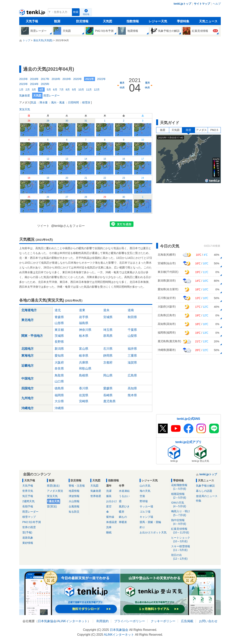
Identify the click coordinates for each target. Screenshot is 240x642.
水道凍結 (124, 490)
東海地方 (27, 355)
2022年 (101, 78)
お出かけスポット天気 (153, 532)
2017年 (45, 78)
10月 (81, 89)
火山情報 (74, 501)
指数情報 (133, 21)
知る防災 (74, 511)
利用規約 (102, 621)
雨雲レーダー (51, 95)
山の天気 (145, 485)
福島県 (83, 323)
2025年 (45, 83)
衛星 (162, 130)
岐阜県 (83, 355)
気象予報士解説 (205, 485)
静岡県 (107, 355)
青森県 (59, 317)
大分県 (59, 401)
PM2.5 (214, 130)
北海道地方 (29, 310)
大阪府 (59, 362)
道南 (131, 310)
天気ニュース (208, 21)
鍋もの (123, 516)
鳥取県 (59, 375)
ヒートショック (182, 539)
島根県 (83, 375)
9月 (74, 89)
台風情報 (74, 506)
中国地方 (27, 378)
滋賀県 (132, 362)
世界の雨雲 (29, 527)
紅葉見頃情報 (182, 530)
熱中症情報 (182, 522)
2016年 (34, 78)
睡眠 (109, 532)
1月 (21, 89)
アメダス (201, 130)
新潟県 (59, 348)
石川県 (107, 348)
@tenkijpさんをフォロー (68, 225)
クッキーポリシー (163, 621)
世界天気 (27, 490)
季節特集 (183, 21)
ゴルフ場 (145, 511)
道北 (58, 310)
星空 (109, 506)
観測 (57, 21)
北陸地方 (27, 348)
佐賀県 (83, 395)
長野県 (59, 341)
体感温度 (111, 522)
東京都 (59, 329)
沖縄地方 (27, 408)
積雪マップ (29, 516)
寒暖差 (123, 522)
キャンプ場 (146, 516)
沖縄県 (59, 408)
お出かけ (111, 501)
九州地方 (27, 398)
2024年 (34, 83)
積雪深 (86, 102)
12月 (97, 89)
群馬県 (107, 335)
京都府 (107, 362)
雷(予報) (27, 532)
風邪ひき (124, 506)
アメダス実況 (55, 490)
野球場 (144, 501)
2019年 (66, 78)
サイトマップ (202, 3)
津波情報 (74, 496)
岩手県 (83, 317)
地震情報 (74, 490)
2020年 (77, 78)
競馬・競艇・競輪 (150, 522)
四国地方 (27, 388)
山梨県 (132, 335)
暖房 (121, 511)
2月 (28, 89)
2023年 (23, 83)
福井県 (132, 348)
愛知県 (59, 355)
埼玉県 (107, 329)
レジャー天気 (158, 21)
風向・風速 (58, 102)
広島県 (132, 375)
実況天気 (24, 109)
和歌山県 (85, 368)
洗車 (109, 527)
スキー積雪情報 (182, 548)
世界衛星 (95, 496)
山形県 (59, 323)
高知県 (132, 388)
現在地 (86, 14)
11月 (89, 89)
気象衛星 (24, 95)
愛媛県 (107, 388)
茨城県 (59, 335)
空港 (142, 496)
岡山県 (107, 375)
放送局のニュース (207, 496)
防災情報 (82, 21)
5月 (49, 89)
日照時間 (73, 102)
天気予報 (32, 21)
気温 (33, 102)
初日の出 (182, 557)
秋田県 (132, 317)
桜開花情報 (182, 496)
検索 (75, 12)
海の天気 (145, 490)
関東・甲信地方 (32, 335)
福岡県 (59, 395)
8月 (68, 89)
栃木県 (83, 335)
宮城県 (107, 317)
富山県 (83, 348)
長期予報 (27, 506)
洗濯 (109, 490)
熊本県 (132, 395)
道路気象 (27, 537)
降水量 (44, 102)
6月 (55, 89)
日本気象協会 (47, 621)
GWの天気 (182, 504)
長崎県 (107, 395)
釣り (142, 527)
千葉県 (132, 329)
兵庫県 (83, 362)
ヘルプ (217, 3)
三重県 (132, 355)
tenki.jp (32, 13)
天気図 (107, 21)
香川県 (83, 388)
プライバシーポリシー (129, 621)
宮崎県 (83, 401)
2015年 (23, 78)
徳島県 (59, 388)
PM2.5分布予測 (31, 522)
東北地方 (27, 320)
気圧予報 (27, 496)
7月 (61, 89)
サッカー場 (146, 506)
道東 (82, 310)
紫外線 (110, 516)
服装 (109, 496)
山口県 (59, 381)
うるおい (124, 496)
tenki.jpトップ (182, 3)
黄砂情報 (27, 542)
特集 (198, 500)
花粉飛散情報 (182, 487)
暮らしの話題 (204, 490)
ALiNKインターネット (72, 621)
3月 (34, 89)
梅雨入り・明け (182, 513)
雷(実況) (52, 506)
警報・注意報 (77, 485)
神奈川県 (85, 329)
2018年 (56, 78)
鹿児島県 (109, 401)
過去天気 (54, 501)
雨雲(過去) (53, 485)
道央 (106, 310)
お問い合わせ (208, 621)
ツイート (43, 225)
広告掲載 (187, 621)
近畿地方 (27, 365)
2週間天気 (28, 501)
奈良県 (59, 368)
